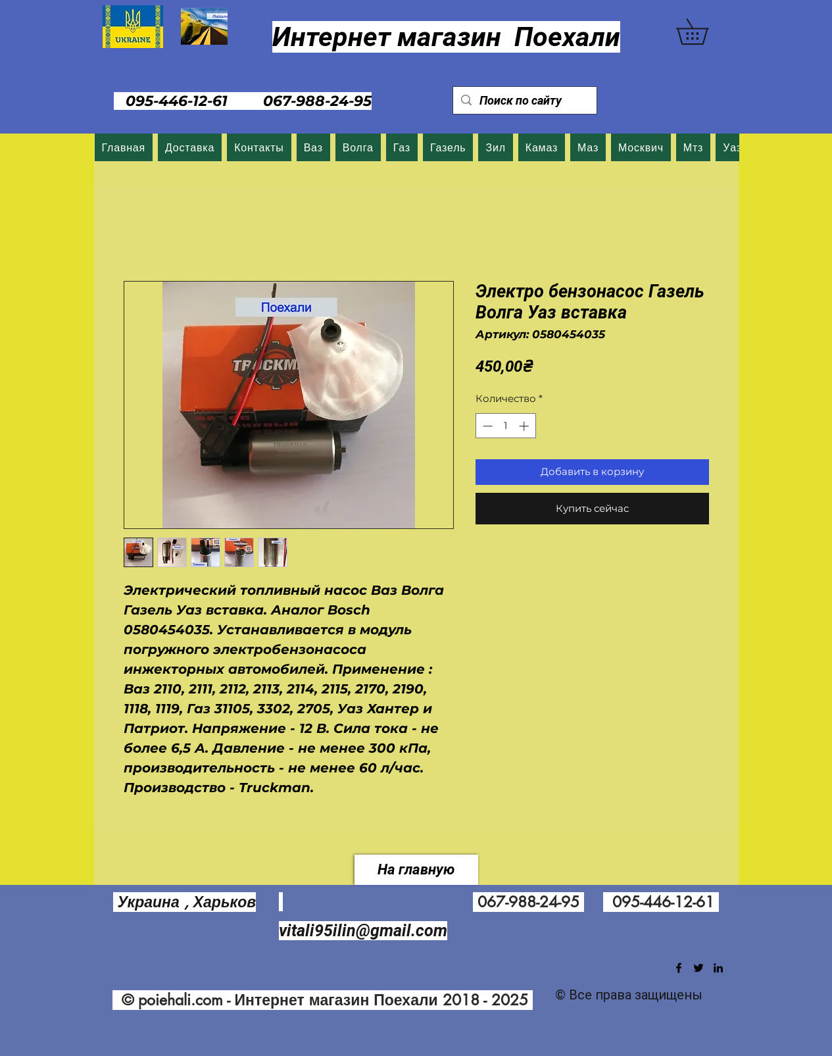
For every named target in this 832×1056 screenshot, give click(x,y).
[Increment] (525, 426)
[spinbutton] (505, 426)
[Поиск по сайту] (524, 100)
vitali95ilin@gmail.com (363, 930)
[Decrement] (486, 426)
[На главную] (416, 870)
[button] (704, 31)
